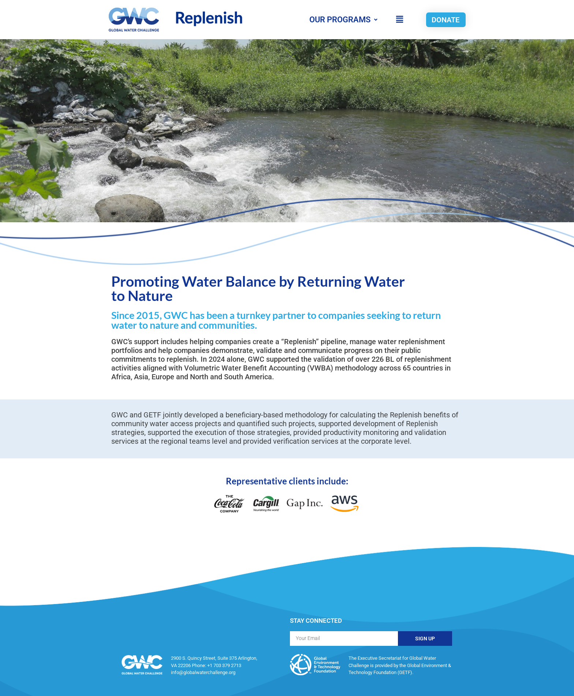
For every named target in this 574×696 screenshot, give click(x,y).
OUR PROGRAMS (343, 19)
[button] (399, 19)
